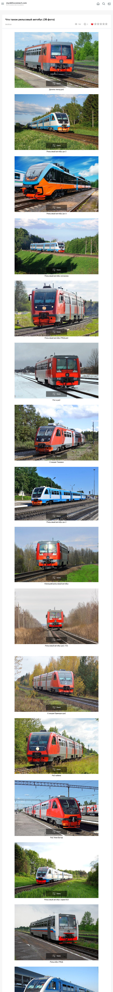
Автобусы (8, 24)
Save (59, 83)
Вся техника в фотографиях (16, 4)
